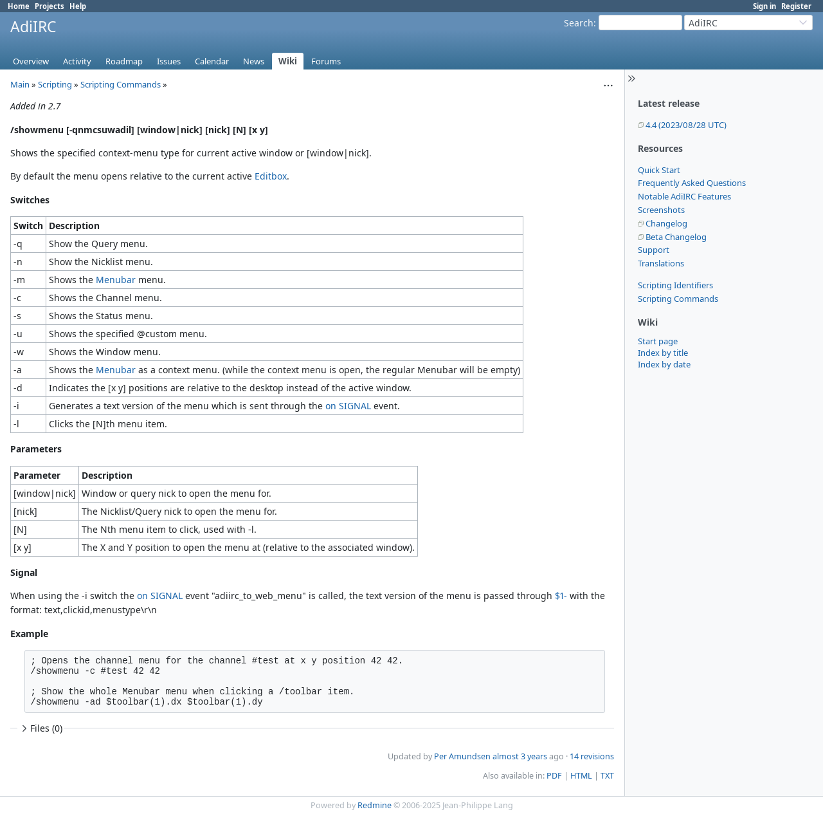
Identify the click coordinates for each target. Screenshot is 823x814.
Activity (77, 61)
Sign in (764, 6)
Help (77, 6)
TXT (607, 775)
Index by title (663, 352)
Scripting (55, 84)
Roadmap (124, 61)
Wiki (287, 61)
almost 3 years (520, 756)
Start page (658, 341)
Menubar (116, 279)
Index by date (664, 364)
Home (19, 6)
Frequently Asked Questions (692, 183)
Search (578, 23)
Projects (49, 6)
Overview (31, 61)
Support (653, 249)
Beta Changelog (676, 237)
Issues (169, 61)
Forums (326, 61)
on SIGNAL (348, 406)
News (253, 61)
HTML (581, 775)
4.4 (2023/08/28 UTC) (686, 125)
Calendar (212, 61)
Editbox (271, 176)
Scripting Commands (678, 298)
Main (20, 84)
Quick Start (659, 170)
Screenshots (661, 210)
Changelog (666, 223)
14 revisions (592, 756)
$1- (561, 595)
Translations (661, 263)
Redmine (374, 805)
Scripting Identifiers (675, 285)
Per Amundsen (462, 756)
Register (796, 6)
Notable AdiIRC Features (684, 196)
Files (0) (40, 728)
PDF (554, 775)
